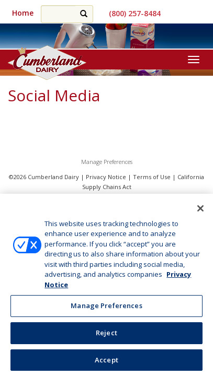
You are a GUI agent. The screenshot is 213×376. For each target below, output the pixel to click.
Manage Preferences (106, 161)
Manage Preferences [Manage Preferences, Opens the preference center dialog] (106, 309)
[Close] (200, 212)
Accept (106, 364)
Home (22, 13)
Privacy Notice (106, 177)
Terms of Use (152, 177)
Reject (106, 337)
